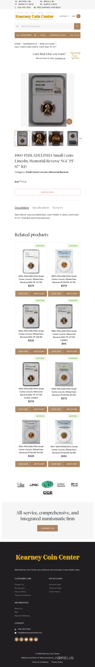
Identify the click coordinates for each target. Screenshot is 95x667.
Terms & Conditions (23, 595)
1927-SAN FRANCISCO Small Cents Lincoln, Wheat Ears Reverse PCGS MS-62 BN (64, 449)
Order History (54, 591)
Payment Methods (22, 616)
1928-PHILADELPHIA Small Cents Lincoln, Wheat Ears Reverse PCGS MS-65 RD (64, 391)
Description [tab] (22, 207)
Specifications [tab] (40, 207)
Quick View (23, 294)
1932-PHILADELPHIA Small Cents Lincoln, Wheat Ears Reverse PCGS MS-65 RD (31, 449)
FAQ (16, 612)
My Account (20, 588)
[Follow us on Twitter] (31, 639)
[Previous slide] (15, 138)
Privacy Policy (20, 591)
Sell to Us (74, 35)
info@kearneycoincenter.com (30, 632)
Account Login (55, 584)
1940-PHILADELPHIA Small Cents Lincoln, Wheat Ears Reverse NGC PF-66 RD (31, 334)
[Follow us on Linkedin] (36, 639)
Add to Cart (39, 294)
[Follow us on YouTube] (26, 639)
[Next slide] (80, 138)
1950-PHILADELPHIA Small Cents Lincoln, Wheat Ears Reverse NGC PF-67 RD (31, 279)
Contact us (60, 58)
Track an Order (55, 588)
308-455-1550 (24, 7)
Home (43, 35)
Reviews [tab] (58, 207)
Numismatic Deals (58, 35)
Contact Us (47, 528)
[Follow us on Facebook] (17, 639)
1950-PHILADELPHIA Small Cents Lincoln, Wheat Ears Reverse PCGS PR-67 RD (64, 279)
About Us (18, 608)
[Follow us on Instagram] (21, 639)
